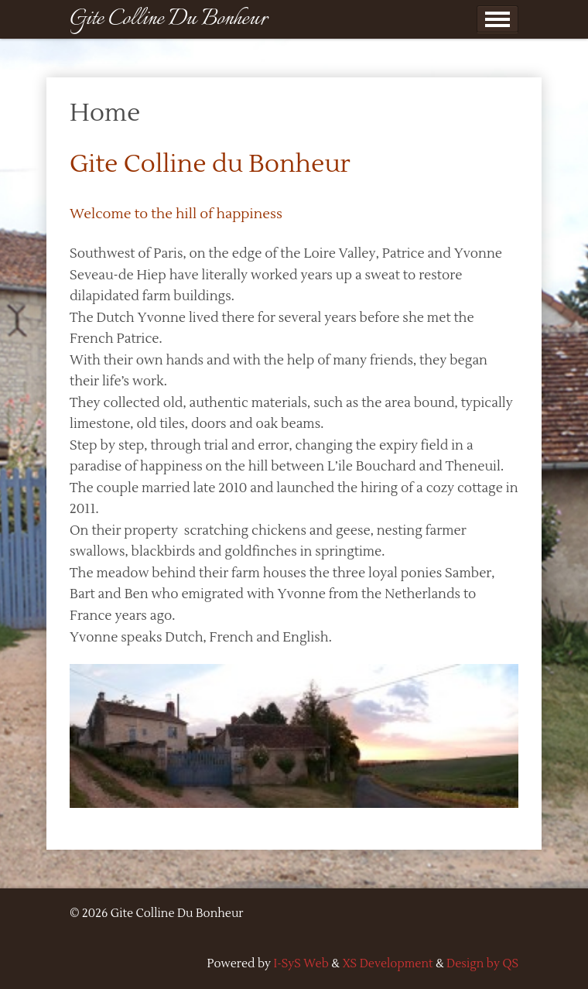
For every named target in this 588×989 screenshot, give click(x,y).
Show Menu (497, 19)
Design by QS (482, 963)
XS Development (387, 963)
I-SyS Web (301, 963)
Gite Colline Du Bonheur (169, 19)
